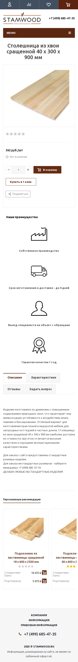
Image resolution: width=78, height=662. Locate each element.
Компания (39, 615)
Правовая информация (39, 625)
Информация (39, 620)
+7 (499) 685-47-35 (62, 18)
